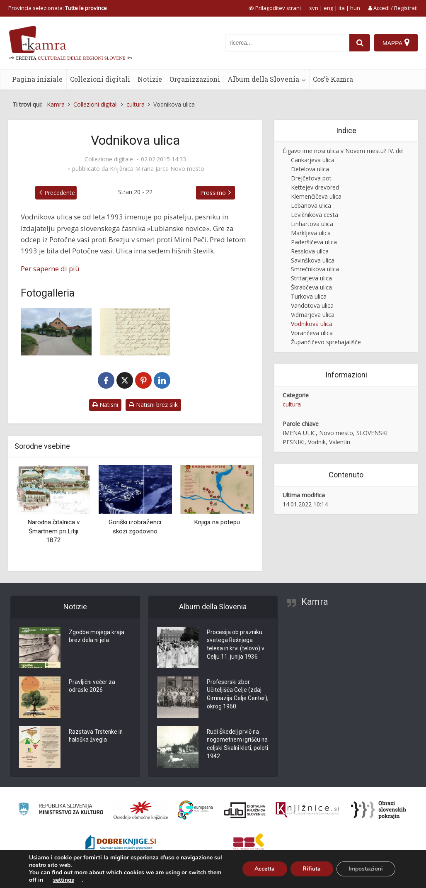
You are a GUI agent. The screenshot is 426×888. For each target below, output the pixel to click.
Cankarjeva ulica (312, 160)
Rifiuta (311, 869)
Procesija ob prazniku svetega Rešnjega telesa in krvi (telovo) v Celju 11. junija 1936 (236, 645)
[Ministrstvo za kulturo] (61, 810)
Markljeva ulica (311, 233)
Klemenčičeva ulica (316, 196)
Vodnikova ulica (311, 324)
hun (355, 8)
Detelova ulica (310, 169)
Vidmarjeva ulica (312, 315)
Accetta (264, 869)
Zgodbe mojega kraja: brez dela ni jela (97, 637)
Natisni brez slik (153, 405)
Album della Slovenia (263, 79)
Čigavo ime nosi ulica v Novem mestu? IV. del (343, 151)
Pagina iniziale (37, 79)
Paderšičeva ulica (314, 242)
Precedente (59, 193)
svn (313, 8)
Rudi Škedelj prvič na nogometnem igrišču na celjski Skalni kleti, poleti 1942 (238, 745)
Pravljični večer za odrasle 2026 (92, 686)
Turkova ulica (309, 296)
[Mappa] (396, 42)
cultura (292, 404)
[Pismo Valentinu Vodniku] (135, 331)
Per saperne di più (50, 268)
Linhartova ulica (312, 224)
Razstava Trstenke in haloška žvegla (96, 736)
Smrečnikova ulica (315, 269)
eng (328, 8)
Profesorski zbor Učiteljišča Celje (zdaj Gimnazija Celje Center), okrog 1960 (234, 695)
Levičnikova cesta (314, 215)
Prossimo (213, 193)
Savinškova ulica (312, 260)
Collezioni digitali (100, 79)
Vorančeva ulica (312, 333)
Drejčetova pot (311, 178)
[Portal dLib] (245, 810)
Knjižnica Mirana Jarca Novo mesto (157, 169)
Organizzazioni (194, 79)
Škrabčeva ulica (311, 287)
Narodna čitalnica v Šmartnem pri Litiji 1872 (53, 531)
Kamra (314, 601)
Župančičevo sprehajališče (326, 342)
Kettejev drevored (315, 187)
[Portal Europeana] (195, 810)
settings (63, 880)
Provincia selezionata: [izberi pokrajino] (57, 8)
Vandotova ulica (312, 305)
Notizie (150, 79)
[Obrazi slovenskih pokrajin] (378, 810)
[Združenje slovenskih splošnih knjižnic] (307, 810)
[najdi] (359, 42)
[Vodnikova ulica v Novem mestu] (56, 331)
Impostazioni (366, 869)
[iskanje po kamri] (287, 42)
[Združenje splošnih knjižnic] (248, 843)
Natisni (105, 405)
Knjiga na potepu (217, 522)
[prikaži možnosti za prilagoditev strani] (275, 8)
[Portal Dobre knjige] (120, 843)
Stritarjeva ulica (311, 278)
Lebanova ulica (311, 205)
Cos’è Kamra (333, 79)
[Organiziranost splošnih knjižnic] (141, 810)
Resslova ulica (310, 251)
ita (342, 8)
